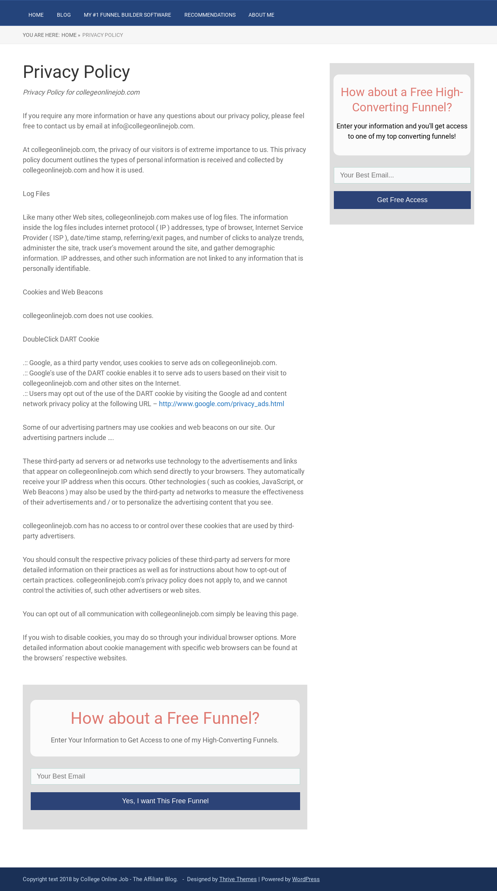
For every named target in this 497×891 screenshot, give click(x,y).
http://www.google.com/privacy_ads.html (221, 404)
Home (36, 15)
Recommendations (210, 15)
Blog (64, 15)
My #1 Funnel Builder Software (127, 15)
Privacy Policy (102, 35)
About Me (261, 15)
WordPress (306, 879)
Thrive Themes (238, 879)
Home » (70, 35)
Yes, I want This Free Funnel (165, 801)
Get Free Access (402, 200)
